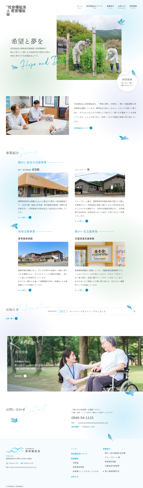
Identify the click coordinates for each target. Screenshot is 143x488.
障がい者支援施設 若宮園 (115, 453)
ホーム (79, 7)
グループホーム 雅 (112, 457)
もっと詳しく (24, 217)
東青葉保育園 (78, 467)
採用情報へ (21, 375)
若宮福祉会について (94, 7)
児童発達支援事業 (112, 465)
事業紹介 (110, 7)
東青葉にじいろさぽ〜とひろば (85, 471)
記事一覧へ (12, 318)
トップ (74, 448)
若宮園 (75, 462)
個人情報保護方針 (112, 471)
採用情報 (133, 7)
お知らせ (121, 7)
